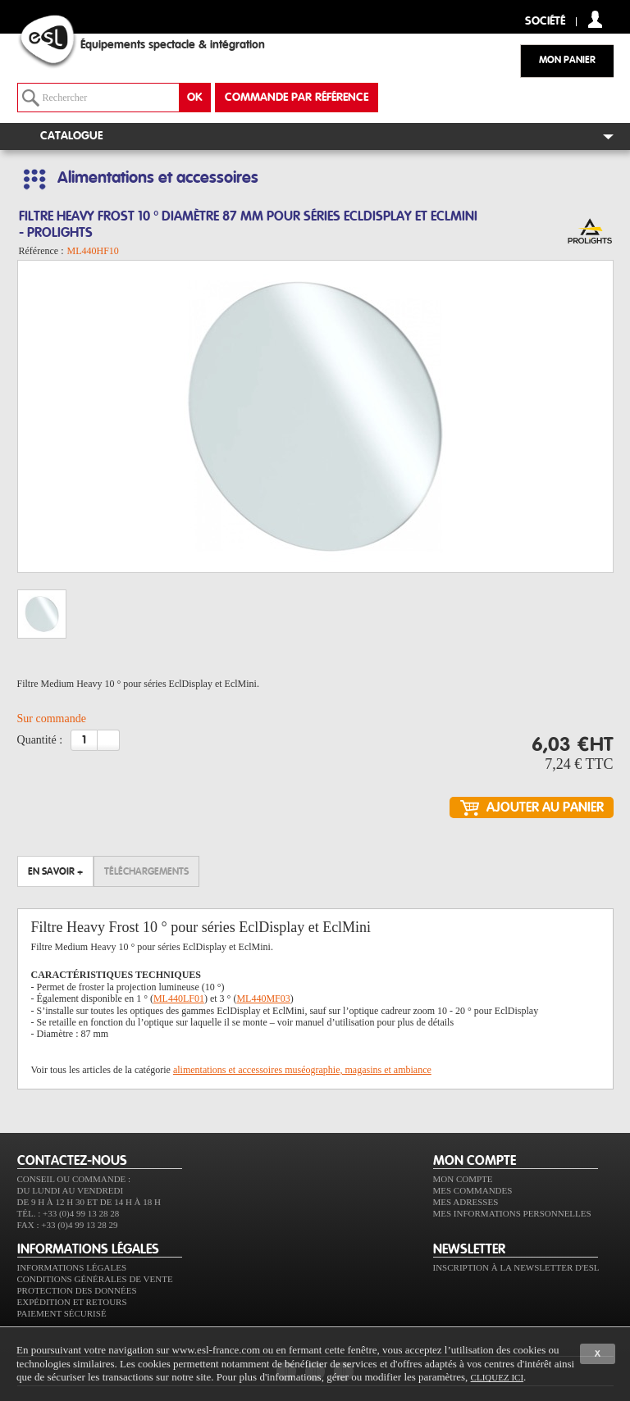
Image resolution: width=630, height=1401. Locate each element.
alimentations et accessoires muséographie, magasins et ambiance (302, 1070)
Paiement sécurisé (62, 1313)
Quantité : (40, 740)
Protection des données (77, 1290)
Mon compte (463, 1179)
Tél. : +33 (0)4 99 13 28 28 (68, 1213)
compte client (595, 19)
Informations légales (72, 1267)
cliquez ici (497, 1377)
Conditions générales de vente (95, 1279)
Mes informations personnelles (512, 1213)
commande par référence (296, 97)
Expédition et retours (72, 1302)
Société (545, 21)
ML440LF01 (178, 998)
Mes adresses (466, 1202)
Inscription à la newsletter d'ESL (516, 1267)
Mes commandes (473, 1190)
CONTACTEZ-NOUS (72, 1160)
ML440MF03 (263, 998)
